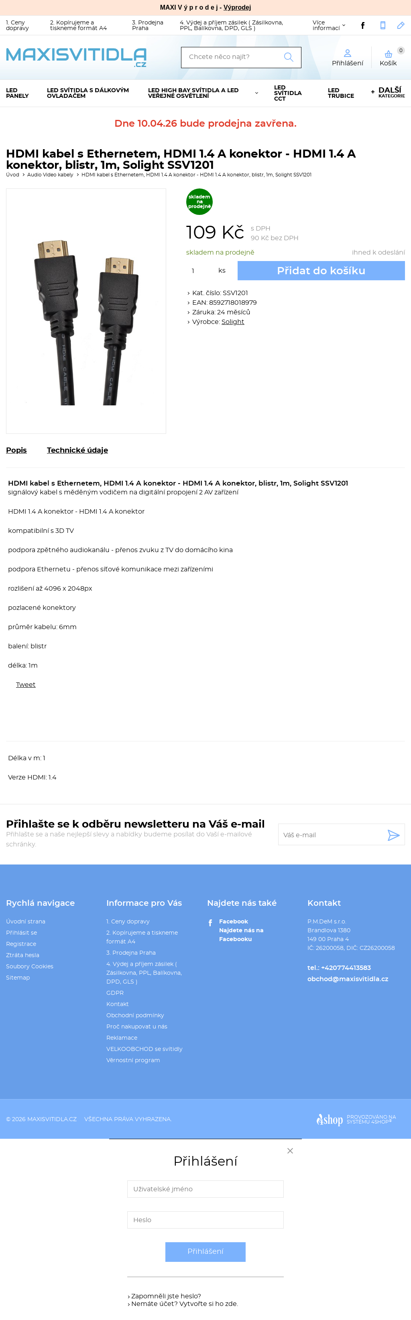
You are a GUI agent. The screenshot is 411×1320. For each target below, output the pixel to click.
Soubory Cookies (29, 967)
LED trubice (341, 93)
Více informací (326, 25)
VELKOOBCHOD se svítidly (144, 1049)
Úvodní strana (25, 922)
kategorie (391, 92)
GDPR (115, 993)
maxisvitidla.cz (52, 1119)
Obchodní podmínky (135, 1015)
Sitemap (18, 978)
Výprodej (237, 7)
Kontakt (117, 1004)
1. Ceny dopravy (17, 25)
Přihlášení (205, 1251)
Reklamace (121, 1038)
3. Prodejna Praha (147, 25)
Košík (392, 57)
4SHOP (381, 1122)
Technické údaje (77, 450)
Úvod (12, 174)
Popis (16, 450)
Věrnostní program (133, 1060)
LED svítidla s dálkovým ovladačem (88, 93)
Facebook (233, 922)
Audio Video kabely (50, 174)
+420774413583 (382, 25)
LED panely (17, 93)
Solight (233, 322)
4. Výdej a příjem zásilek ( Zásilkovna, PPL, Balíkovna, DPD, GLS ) (231, 25)
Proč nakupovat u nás (136, 1027)
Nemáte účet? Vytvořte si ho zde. (184, 1304)
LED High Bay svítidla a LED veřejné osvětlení (193, 93)
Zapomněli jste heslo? (166, 1296)
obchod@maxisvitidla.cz (401, 25)
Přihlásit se (21, 933)
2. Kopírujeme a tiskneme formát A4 (78, 25)
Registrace (21, 944)
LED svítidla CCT (288, 93)
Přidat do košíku (321, 271)
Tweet (26, 685)
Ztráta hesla (22, 955)
